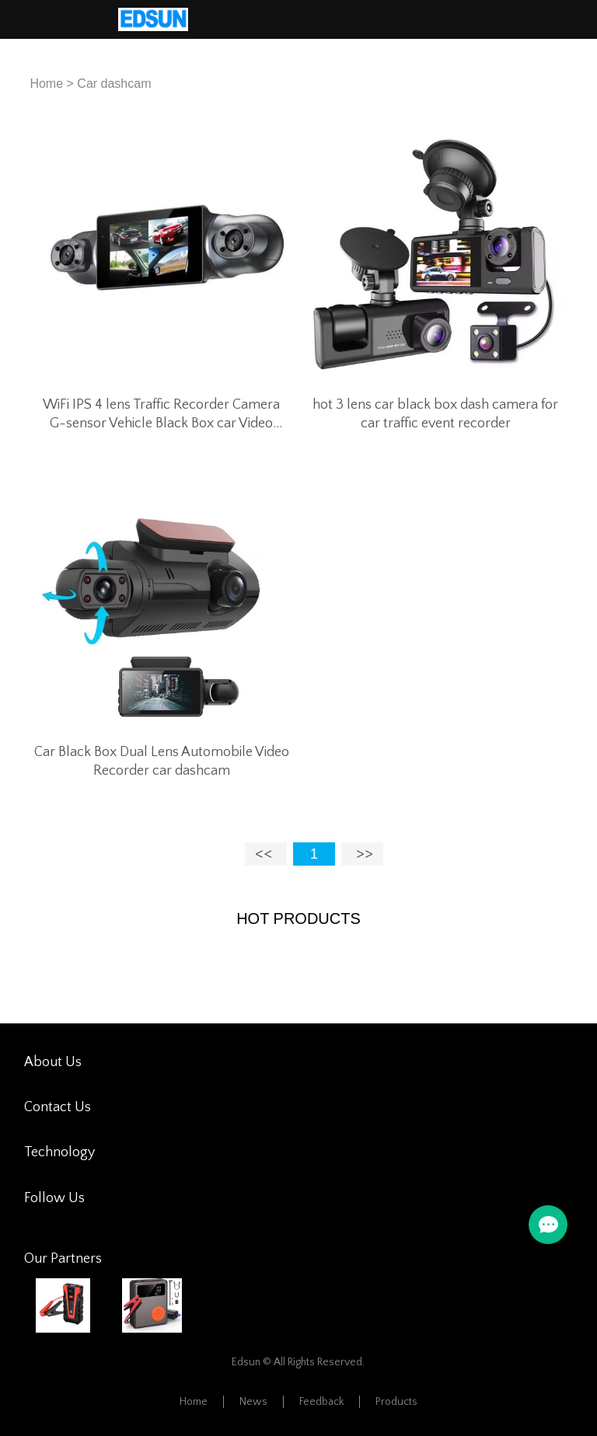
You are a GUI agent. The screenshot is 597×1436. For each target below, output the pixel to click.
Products (396, 1402)
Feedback (321, 1402)
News (253, 1402)
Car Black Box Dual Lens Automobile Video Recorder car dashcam (161, 761)
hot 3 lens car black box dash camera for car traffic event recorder (435, 414)
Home (46, 83)
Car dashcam (114, 83)
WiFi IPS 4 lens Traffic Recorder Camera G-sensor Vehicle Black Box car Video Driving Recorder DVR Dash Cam (161, 415)
